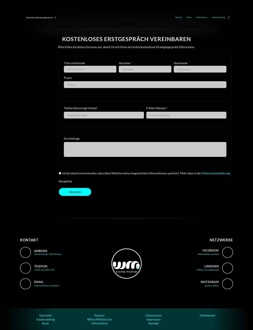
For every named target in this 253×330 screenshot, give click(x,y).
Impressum (154, 319)
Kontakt (153, 323)
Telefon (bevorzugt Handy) (80, 108)
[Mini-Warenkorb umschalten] (229, 17)
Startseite (45, 315)
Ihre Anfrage (72, 138)
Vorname (124, 63)
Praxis (68, 77)
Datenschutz (154, 315)
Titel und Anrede (74, 63)
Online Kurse (201, 17)
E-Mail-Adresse (156, 108)
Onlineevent (207, 315)
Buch (189, 17)
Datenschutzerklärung (216, 173)
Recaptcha (65, 181)
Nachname (180, 63)
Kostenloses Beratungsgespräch (41, 17)
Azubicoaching (218, 17)
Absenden (75, 192)
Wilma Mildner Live (99, 319)
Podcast (178, 17)
